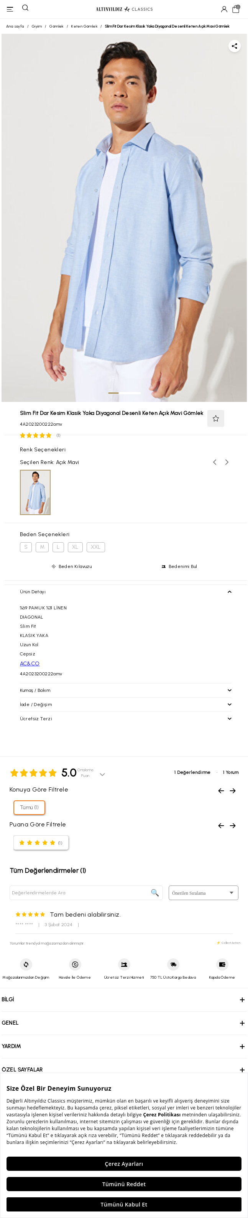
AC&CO (30, 663)
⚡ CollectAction (228, 943)
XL (75, 547)
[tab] (113, 393)
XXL (96, 547)
